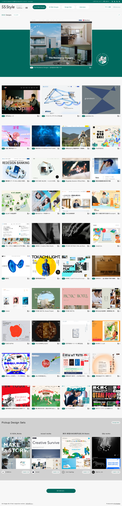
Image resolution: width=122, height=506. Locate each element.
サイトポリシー (29, 503)
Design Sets (68, 7)
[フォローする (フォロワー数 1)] (86, 472)
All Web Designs (53, 7)
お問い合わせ (106, 1)
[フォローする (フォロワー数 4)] (26, 472)
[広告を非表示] (119, 495)
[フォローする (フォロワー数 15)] (115, 472)
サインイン (117, 7)
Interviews (83, 7)
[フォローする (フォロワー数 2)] (56, 472)
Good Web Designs (39, 7)
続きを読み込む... (61, 490)
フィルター (16, 15)
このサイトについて (97, 1)
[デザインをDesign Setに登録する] (90, 67)
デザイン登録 (108, 7)
